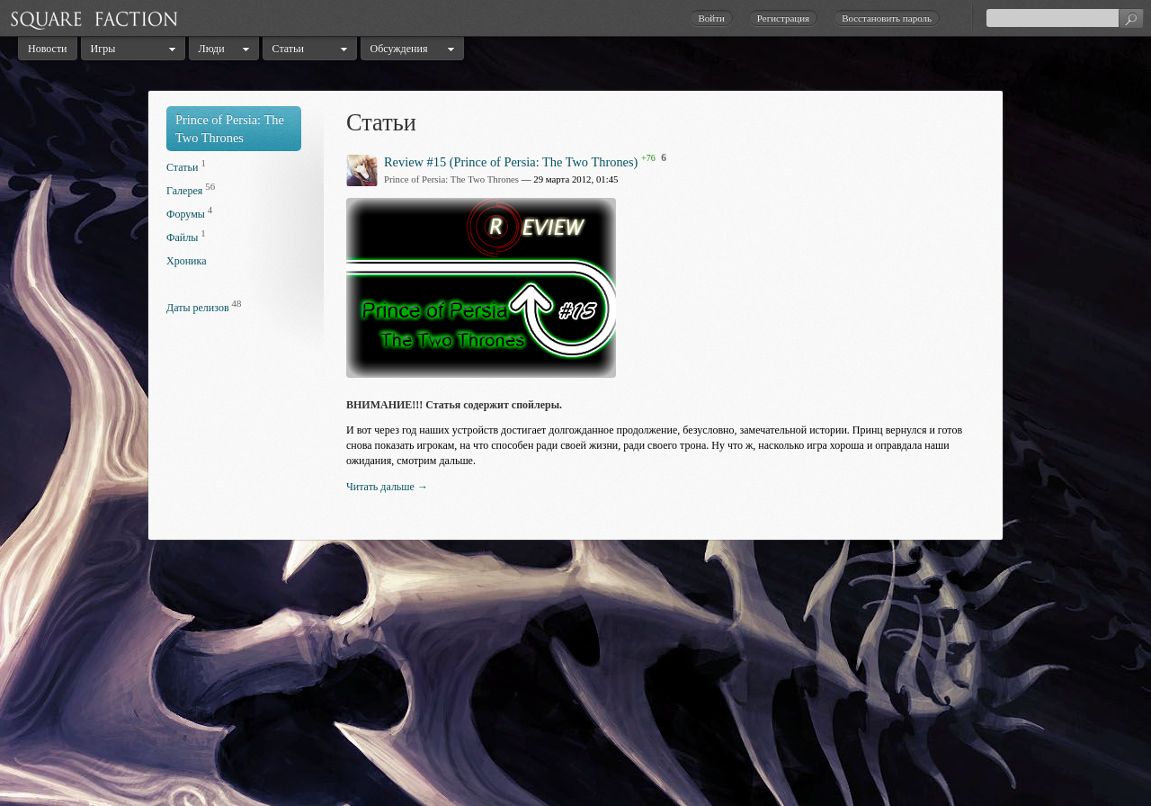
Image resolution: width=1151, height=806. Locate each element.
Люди (212, 48)
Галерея (184, 190)
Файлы (182, 237)
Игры (103, 48)
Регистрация (783, 18)
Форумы (185, 214)
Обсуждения (399, 48)
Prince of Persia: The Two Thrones (451, 179)
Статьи (288, 48)
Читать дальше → (387, 486)
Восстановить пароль (887, 18)
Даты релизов (197, 307)
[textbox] (1064, 18)
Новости (47, 48)
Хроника (186, 261)
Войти (711, 18)
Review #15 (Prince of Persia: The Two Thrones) (511, 161)
